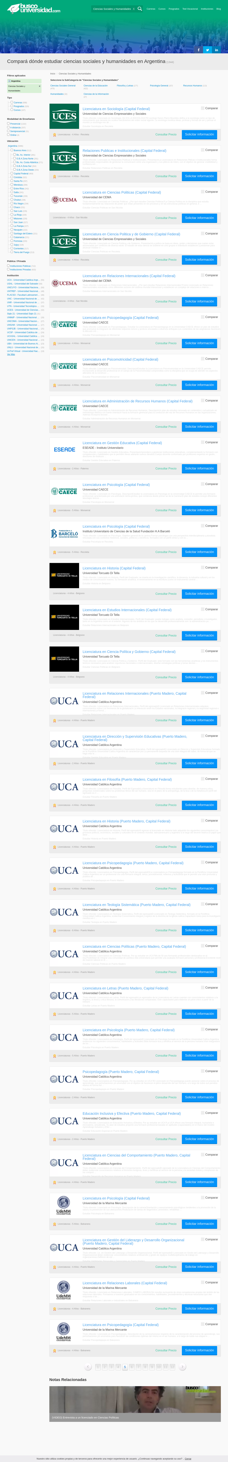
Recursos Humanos (193, 85)
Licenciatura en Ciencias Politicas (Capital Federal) (122, 192)
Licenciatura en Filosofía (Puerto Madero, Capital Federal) (127, 779)
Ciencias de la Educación (96, 85)
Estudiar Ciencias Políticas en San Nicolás (103, 207)
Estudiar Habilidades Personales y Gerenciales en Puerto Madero (114, 1261)
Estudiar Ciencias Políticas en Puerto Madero (104, 964)
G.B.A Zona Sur (23, 166)
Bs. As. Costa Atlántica (27, 162)
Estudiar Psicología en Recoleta (98, 542)
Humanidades (57, 94)
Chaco (17, 207)
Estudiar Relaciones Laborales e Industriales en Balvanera (110, 1300)
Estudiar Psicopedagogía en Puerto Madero (103, 880)
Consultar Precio (166, 134)
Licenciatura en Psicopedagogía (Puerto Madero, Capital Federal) (133, 863)
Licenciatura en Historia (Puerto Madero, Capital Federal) (126, 821)
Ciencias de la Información (96, 94)
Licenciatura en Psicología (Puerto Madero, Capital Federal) (129, 1030)
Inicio (52, 73)
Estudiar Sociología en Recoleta (98, 126)
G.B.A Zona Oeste (25, 170)
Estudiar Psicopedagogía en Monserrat (101, 335)
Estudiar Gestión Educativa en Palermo (101, 460)
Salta (16, 192)
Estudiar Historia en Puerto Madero (99, 838)
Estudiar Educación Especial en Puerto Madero (105, 1131)
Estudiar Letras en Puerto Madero (99, 1005)
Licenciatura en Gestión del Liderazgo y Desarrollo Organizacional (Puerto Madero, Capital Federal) (133, 1241)
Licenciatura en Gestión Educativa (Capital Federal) (122, 443)
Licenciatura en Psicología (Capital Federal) (116, 485)
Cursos (162, 9)
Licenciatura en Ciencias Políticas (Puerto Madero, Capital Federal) (134, 946)
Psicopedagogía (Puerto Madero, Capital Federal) (121, 1072)
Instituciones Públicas (23, 266)
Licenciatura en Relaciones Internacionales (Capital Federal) (129, 276)
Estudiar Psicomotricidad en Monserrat (101, 377)
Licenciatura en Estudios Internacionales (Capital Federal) (127, 610)
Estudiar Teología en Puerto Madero (100, 922)
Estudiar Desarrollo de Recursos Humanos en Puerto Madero (112, 1176)
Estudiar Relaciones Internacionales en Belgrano (106, 625)
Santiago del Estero (23, 233)
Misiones (18, 218)
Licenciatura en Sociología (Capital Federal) (116, 109)
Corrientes (19, 248)
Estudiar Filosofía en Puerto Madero (100, 797)
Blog (218, 9)
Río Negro (19, 203)
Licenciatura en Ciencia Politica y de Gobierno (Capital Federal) (131, 234)
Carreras (151, 9)
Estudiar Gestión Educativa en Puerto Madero (104, 757)
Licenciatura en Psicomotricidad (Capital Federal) (120, 359)
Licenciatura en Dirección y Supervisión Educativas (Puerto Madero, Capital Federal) (135, 738)
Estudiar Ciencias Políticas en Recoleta (101, 251)
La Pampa (19, 226)
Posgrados (174, 9)
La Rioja (18, 215)
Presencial (15, 124)
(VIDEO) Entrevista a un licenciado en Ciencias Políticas (85, 1417)
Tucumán (18, 196)
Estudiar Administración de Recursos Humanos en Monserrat (112, 418)
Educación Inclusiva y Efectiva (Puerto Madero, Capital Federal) (132, 1113)
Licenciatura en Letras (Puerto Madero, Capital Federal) (125, 988)
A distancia (15, 127)
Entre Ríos (19, 188)
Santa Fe (18, 181)
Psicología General (159, 85)
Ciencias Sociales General (63, 85)
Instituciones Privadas (23, 269)
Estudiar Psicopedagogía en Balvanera (101, 1340)
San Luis (18, 211)
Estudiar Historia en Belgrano (96, 583)
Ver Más (11, 354)
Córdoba (18, 177)
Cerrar (188, 1458)
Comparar (209, 108)
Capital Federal (21, 173)
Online (13, 135)
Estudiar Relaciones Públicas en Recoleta (102, 168)
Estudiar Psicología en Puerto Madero (101, 1047)
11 (165, 1367)
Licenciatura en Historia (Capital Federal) (114, 568)
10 (159, 1367)
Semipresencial (17, 131)
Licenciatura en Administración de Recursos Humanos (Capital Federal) (138, 401)
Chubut (17, 200)
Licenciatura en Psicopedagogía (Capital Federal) (121, 318)
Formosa (18, 241)
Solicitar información (199, 134)
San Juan (18, 222)
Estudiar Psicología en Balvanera (98, 1213)
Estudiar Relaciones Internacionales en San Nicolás (107, 291)
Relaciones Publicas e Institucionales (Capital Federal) (124, 151)
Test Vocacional (190, 9)
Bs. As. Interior (23, 155)
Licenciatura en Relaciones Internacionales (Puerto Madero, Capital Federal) (134, 695)
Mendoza (18, 185)
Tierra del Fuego (21, 252)
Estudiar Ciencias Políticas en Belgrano (101, 667)
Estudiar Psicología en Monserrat (98, 502)
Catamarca (19, 237)
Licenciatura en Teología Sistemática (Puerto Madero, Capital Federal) (137, 905)
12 (172, 1367)
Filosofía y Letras (125, 85)
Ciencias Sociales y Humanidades (75, 73)
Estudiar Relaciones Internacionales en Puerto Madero (108, 714)
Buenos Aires (20, 150)
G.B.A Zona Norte (24, 158)
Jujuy (16, 245)
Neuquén (18, 230)
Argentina (13, 146)
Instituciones (207, 9)
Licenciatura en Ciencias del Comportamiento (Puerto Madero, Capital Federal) (136, 1157)
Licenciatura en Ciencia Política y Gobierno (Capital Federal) (129, 652)
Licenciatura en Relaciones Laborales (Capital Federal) (125, 1283)
